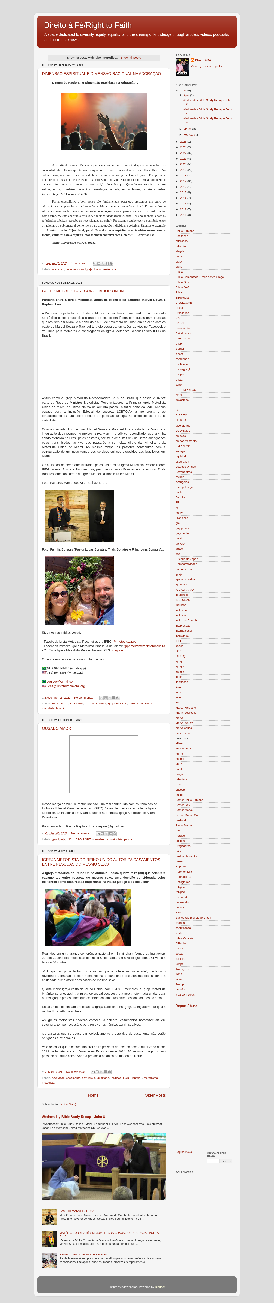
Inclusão (121, 703)
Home (93, 1095)
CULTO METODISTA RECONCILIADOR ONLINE (84, 291)
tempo (180, 964)
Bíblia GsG (182, 287)
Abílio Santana (185, 231)
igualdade (182, 584)
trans (179, 974)
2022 (183, 153)
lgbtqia (180, 666)
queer (179, 861)
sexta (179, 933)
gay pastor (182, 528)
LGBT (87, 839)
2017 (183, 181)
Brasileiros (76, 703)
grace (179, 548)
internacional (184, 630)
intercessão (183, 625)
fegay (179, 512)
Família (180, 497)
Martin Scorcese (186, 712)
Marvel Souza (184, 723)
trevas (179, 979)
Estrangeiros (184, 471)
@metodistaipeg (125, 641)
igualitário (103, 1077)
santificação (183, 928)
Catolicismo (183, 333)
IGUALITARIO (185, 589)
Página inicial (184, 1152)
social (179, 948)
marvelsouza (145, 703)
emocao (78, 269)
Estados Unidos (186, 466)
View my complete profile (207, 66)
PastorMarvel (184, 825)
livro (178, 687)
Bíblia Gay (182, 282)
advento (181, 246)
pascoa (180, 789)
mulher (180, 758)
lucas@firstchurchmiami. (63, 686)
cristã (179, 379)
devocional (182, 399)
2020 (183, 164)
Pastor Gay (183, 805)
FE (177, 502)
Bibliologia (182, 297)
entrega (180, 451)
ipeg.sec (118, 650)
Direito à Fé (203, 60)
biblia (179, 266)
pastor (128, 839)
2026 (183, 90)
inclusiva (181, 615)
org (82, 686)
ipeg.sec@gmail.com (60, 681)
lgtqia (179, 676)
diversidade (183, 425)
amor (179, 256)
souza (179, 953)
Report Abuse (187, 1006)
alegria (180, 251)
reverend (181, 897)
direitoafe (182, 420)
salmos (180, 922)
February (189, 134)
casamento (73, 1077)
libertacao (182, 682)
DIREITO (181, 415)
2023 (183, 147)
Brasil (64, 703)
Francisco (182, 517)
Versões (181, 989)
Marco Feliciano (186, 707)
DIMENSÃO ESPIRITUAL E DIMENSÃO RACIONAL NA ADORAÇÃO (101, 74)
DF (177, 405)
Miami (60, 708)
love (178, 697)
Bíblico (180, 292)
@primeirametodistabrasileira (144, 646)
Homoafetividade (186, 564)
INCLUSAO (74, 839)
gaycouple (182, 533)
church (180, 343)
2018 (183, 175)
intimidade (182, 635)
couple (180, 374)
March (187, 129)
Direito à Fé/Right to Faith (88, 25)
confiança (182, 364)
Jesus (179, 646)
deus (179, 395)
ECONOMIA (183, 430)
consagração (184, 369)
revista (180, 907)
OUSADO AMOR (56, 728)
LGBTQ (180, 656)
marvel (180, 717)
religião (180, 892)
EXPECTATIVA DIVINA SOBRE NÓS (83, 1254)
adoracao (58, 269)
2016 (183, 186)
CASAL (180, 323)
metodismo (151, 1077)
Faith (179, 492)
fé (86, 703)
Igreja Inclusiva (185, 579)
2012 (183, 209)
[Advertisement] (204, 1079)
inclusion (181, 610)
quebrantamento (186, 856)
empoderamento (186, 441)
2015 (183, 192)
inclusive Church (186, 620)
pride (179, 851)
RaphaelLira (183, 876)
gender (180, 538)
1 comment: (79, 263)
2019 (183, 170)
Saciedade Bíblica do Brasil (193, 917)
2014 (183, 198)
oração (180, 774)
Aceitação (58, 1077)
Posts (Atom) (68, 1104)
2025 (183, 141)
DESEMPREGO (186, 389)
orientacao (182, 779)
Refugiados (183, 882)
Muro (179, 764)
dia (177, 410)
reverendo (182, 902)
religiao (180, 887)
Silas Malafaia (185, 938)
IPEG (132, 703)
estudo (180, 477)
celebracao (183, 338)
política (180, 840)
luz (177, 702)
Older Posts (155, 1095)
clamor (180, 348)
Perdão (180, 835)
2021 (183, 158)
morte (179, 753)
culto (69, 269)
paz (178, 830)
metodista (109, 269)
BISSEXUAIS (184, 302)
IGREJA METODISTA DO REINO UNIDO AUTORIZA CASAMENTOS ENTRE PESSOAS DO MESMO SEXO (101, 862)
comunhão (182, 359)
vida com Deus (185, 994)
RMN (179, 912)
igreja (88, 269)
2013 (183, 203)
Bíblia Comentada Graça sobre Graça (200, 277)
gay (54, 839)
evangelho (182, 482)
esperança (182, 461)
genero (180, 543)
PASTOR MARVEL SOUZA (76, 1211)
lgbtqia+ (137, 1077)
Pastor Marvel (184, 810)
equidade (182, 456)
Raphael (181, 866)
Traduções (182, 969)
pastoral (181, 820)
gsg (178, 553)
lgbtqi (179, 661)
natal (179, 769)
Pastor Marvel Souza (189, 815)
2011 (183, 214)
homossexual (97, 703)
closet (179, 353)
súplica (180, 958)
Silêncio (181, 943)
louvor (98, 269)
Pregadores (183, 846)
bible (179, 261)
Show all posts (131, 57)
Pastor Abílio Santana (189, 800)
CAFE (179, 317)
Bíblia (55, 703)
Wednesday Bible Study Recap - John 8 (73, 1117)
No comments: (84, 697)
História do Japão (187, 559)
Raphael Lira (184, 871)
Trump (180, 984)
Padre (179, 784)
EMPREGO (183, 446)
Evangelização (185, 487)
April (186, 95)
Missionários (184, 748)
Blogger (160, 1286)
